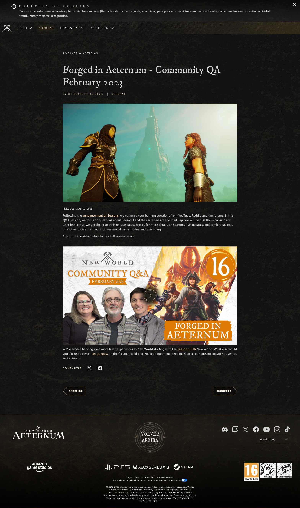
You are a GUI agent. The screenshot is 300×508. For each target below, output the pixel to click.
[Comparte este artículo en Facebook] (100, 368)
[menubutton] (273, 439)
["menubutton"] (24, 28)
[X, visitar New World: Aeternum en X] (246, 429)
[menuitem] (24, 28)
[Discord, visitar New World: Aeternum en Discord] (225, 429)
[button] (150, 153)
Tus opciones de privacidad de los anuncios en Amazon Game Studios (150, 480)
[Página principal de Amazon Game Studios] (39, 468)
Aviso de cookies (165, 477)
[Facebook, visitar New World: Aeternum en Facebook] (256, 429)
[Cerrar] (294, 5)
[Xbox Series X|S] (150, 467)
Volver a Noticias (81, 53)
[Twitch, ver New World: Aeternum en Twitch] (235, 429)
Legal (129, 477)
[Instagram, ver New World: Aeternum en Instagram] (277, 429)
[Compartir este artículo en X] (89, 368)
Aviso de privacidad (144, 477)
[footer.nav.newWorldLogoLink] (38, 433)
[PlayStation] (117, 467)
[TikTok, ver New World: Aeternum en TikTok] (287, 429)
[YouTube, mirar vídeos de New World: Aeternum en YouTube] (266, 429)
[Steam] (183, 467)
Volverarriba (150, 437)
